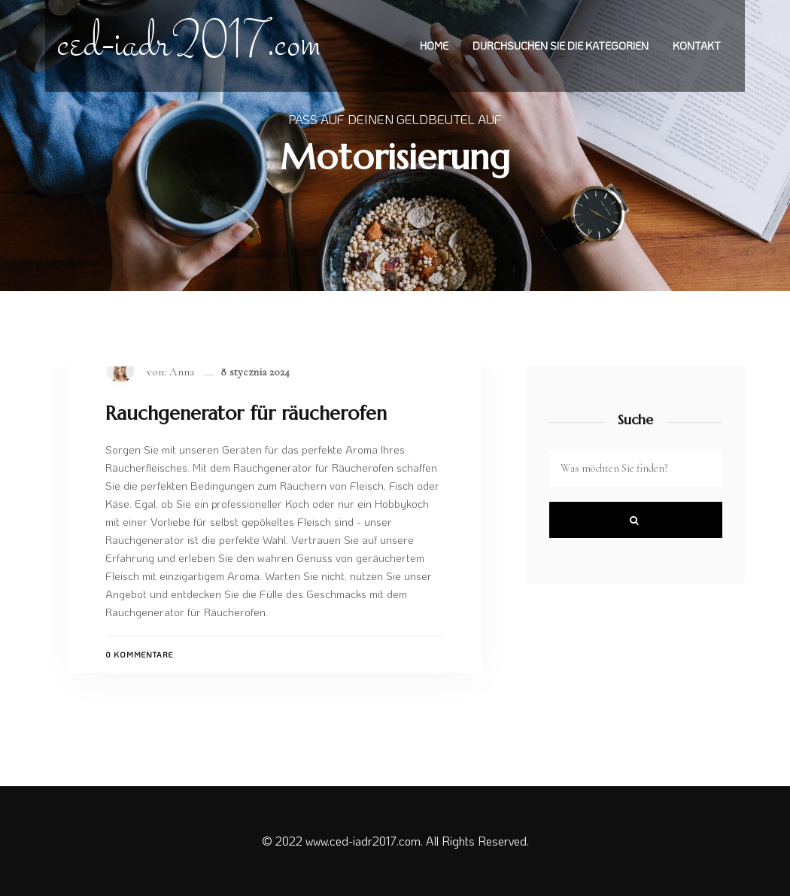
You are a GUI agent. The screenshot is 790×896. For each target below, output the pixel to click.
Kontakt (697, 46)
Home (434, 46)
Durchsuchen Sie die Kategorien (560, 46)
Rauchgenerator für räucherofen (246, 413)
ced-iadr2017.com (189, 46)
